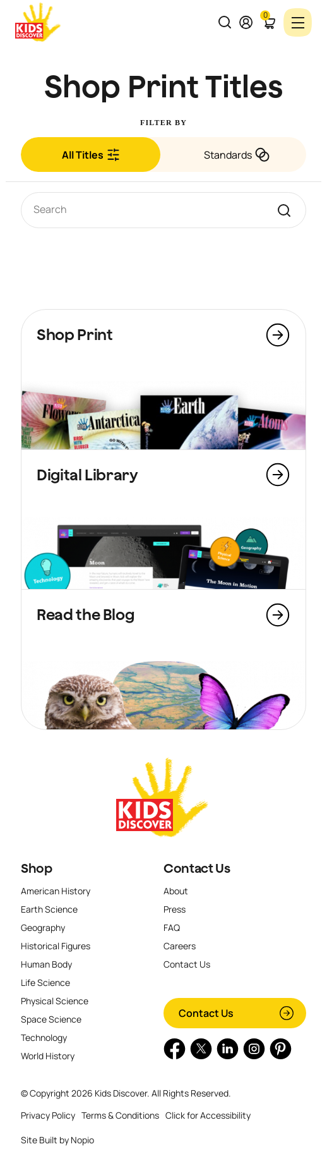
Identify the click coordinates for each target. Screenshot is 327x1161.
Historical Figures (55, 946)
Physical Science (54, 1001)
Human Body (46, 964)
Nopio (82, 1140)
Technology (44, 1037)
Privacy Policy (48, 1115)
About (176, 891)
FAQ (172, 927)
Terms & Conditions (120, 1115)
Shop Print (74, 334)
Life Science (45, 982)
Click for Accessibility (208, 1115)
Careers (180, 946)
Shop (36, 868)
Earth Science (49, 909)
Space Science (51, 1019)
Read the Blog (85, 614)
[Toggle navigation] (297, 22)
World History (47, 1056)
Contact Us (197, 868)
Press (175, 909)
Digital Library (87, 474)
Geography (43, 927)
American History (55, 891)
